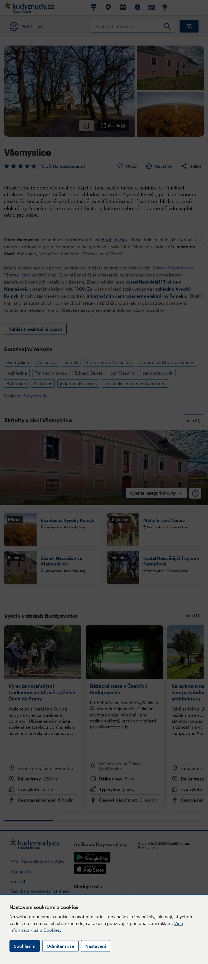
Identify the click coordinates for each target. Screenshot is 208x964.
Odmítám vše (60, 946)
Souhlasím (24, 946)
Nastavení (95, 946)
